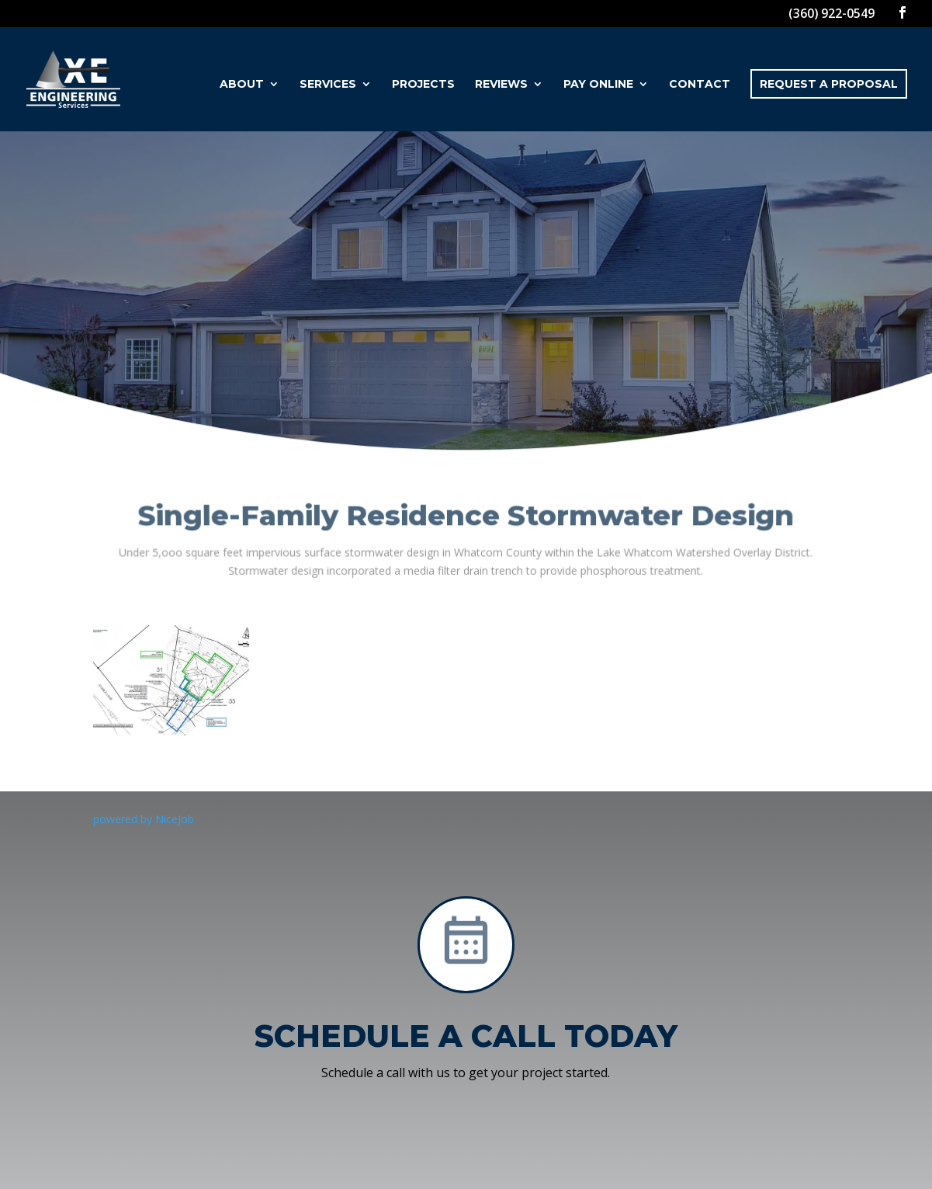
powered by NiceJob (143, 819)
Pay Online (598, 84)
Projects (423, 84)
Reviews (501, 84)
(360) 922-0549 (831, 13)
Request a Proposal (829, 84)
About (242, 84)
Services (328, 84)
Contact (699, 84)
